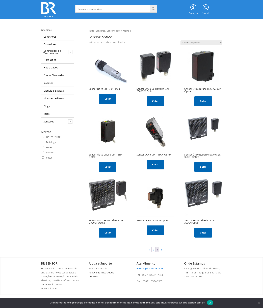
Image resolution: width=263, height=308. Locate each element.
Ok (210, 302)
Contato (93, 276)
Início (91, 30)
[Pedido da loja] (201, 42)
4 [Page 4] (161, 249)
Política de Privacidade (101, 272)
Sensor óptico (114, 30)
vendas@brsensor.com (150, 268)
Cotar (107, 98)
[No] (258, 302)
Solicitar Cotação (98, 268)
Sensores (100, 30)
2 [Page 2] (153, 249)
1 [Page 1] (149, 249)
